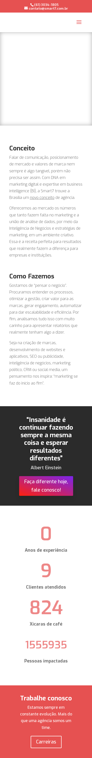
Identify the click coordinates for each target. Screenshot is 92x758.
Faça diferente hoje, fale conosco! (46, 485)
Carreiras (46, 742)
